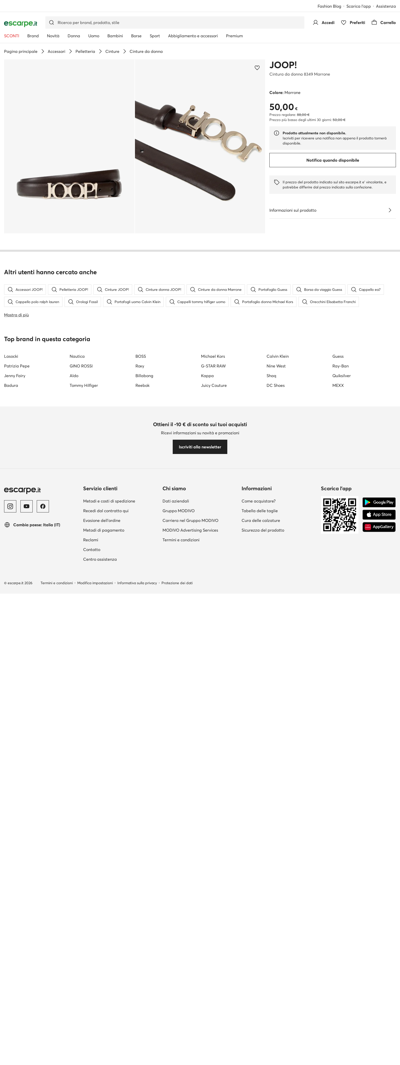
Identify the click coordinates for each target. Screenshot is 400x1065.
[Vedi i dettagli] (390, 210)
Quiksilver (341, 375)
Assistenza (386, 6)
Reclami (90, 539)
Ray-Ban (340, 365)
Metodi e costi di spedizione (109, 501)
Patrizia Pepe (17, 365)
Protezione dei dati (177, 583)
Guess (338, 356)
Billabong (144, 375)
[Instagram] (10, 506)
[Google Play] (379, 502)
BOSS (140, 356)
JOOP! (283, 64)
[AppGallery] (379, 527)
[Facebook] (43, 506)
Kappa (207, 375)
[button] (69, 146)
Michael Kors (213, 356)
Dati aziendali (175, 501)
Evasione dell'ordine (101, 520)
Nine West (276, 365)
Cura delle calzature (261, 520)
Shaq (271, 375)
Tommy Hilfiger (84, 385)
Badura (11, 385)
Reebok (142, 385)
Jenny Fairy (14, 375)
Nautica (77, 356)
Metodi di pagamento (103, 530)
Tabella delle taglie (260, 510)
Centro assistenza (100, 559)
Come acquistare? (259, 501)
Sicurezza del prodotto (263, 530)
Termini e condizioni (180, 539)
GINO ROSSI (81, 365)
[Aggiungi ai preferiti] (257, 68)
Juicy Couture (214, 385)
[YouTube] (26, 506)
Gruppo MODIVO (178, 510)
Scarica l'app (358, 6)
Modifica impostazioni (95, 583)
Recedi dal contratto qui (106, 510)
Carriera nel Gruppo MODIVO (190, 520)
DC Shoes (276, 385)
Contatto (91, 549)
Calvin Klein (278, 356)
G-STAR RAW (213, 365)
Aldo (74, 375)
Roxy (139, 365)
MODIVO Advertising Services (190, 530)
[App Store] (379, 515)
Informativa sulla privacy (137, 583)
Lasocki (11, 356)
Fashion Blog (329, 6)
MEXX (338, 385)
